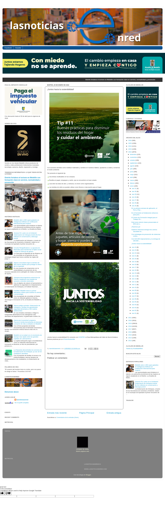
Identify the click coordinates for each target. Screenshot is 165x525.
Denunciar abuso (12, 392)
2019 (130, 323)
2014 (130, 338)
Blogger (88, 475)
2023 (130, 149)
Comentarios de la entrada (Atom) (67, 417)
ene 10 (134, 287)
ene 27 (134, 200)
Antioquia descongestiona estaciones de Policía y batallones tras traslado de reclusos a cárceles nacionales (27, 279)
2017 (130, 329)
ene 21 (134, 256)
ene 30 (134, 191)
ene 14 (134, 276)
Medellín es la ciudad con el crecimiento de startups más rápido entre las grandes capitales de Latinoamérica (28, 336)
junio (132, 171)
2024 (130, 146)
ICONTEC (81, 337)
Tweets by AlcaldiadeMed (134, 348)
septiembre (134, 163)
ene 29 (134, 194)
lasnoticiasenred (22, 400)
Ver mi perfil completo (21, 402)
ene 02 (134, 310)
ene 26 (134, 203)
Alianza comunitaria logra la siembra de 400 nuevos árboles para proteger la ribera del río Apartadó (27, 264)
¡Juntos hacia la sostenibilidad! (141, 243)
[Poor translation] (7, 493)
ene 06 (134, 299)
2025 (130, 143)
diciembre (133, 154)
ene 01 (134, 313)
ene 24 (134, 247)
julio (131, 169)
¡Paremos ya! (135, 227)
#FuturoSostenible (69, 339)
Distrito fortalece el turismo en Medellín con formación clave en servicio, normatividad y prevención (22, 180)
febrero (132, 183)
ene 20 (134, 258)
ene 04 (134, 304)
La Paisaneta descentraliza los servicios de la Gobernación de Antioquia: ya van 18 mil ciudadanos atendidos (28, 351)
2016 (130, 332)
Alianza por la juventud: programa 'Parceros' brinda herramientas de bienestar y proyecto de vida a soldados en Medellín (28, 322)
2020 (130, 320)
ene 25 (134, 206)
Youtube (18, 48)
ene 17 (134, 267)
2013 (130, 340)
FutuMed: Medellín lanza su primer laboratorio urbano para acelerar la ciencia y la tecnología (27, 292)
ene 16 (134, 270)
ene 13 (134, 279)
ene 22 (134, 253)
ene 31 (134, 188)
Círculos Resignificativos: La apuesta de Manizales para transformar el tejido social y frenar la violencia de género (27, 249)
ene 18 (134, 264)
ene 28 (134, 197)
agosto (132, 166)
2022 (130, 152)
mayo (132, 174)
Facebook (8, 48)
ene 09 (134, 290)
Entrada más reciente (57, 413)
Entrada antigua (114, 413)
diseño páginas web (82, 451)
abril (131, 177)
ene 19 (134, 261)
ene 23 (134, 250)
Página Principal (86, 413)
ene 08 (134, 293)
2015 (130, 335)
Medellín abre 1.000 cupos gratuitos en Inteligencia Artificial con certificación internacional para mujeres (26, 221)
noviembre (133, 157)
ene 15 (134, 273)
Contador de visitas (82, 449)
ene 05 (134, 302)
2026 (130, 140)
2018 (130, 326)
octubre (132, 160)
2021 (130, 317)
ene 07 (134, 296)
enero (132, 186)
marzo (132, 180)
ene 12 (134, 282)
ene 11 (134, 284)
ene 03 (134, 307)
